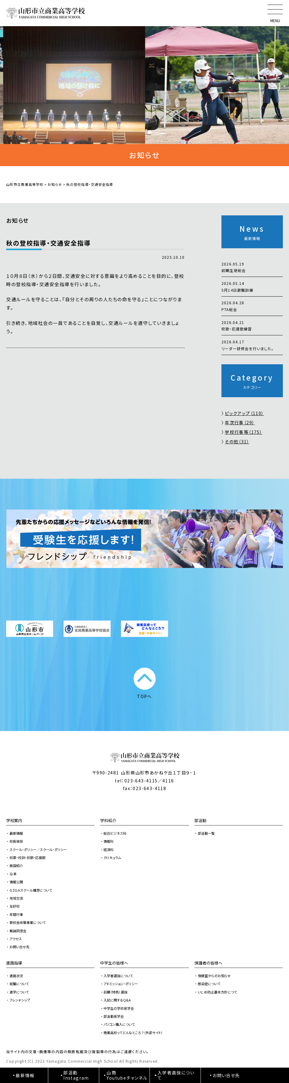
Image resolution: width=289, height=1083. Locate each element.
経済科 (108, 849)
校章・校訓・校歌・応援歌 (27, 857)
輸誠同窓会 (18, 930)
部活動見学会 (113, 1016)
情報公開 (16, 881)
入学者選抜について (118, 975)
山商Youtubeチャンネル (127, 1075)
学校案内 (14, 820)
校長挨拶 (16, 841)
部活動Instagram (76, 1075)
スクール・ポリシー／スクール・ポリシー (38, 849)
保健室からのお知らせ (214, 975)
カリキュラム (112, 857)
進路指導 (14, 963)
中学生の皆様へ (114, 963)
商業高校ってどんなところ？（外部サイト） (133, 1032)
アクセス (16, 938)
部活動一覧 (206, 833)
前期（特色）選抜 (115, 991)
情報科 (108, 841)
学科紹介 (108, 820)
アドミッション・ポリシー (120, 983)
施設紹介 (16, 865)
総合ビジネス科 (115, 833)
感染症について (209, 983)
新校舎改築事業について (28, 922)
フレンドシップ (20, 999)
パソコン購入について (119, 1024)
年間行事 (16, 914)
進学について (19, 991)
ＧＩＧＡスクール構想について (31, 890)
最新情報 (16, 833)
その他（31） (237, 441)
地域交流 (16, 898)
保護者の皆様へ (208, 963)
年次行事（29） (240, 422)
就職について (19, 983)
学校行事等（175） (243, 432)
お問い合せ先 (19, 946)
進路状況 (16, 975)
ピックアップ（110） (244, 413)
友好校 (15, 906)
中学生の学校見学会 (118, 1008)
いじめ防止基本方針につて (217, 991)
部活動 (200, 820)
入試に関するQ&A (117, 999)
